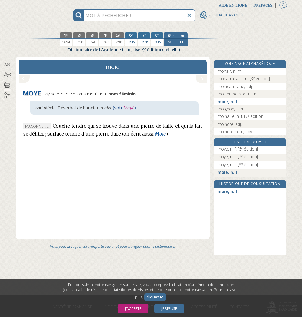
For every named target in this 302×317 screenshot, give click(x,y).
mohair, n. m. (229, 71)
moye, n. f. (237, 149)
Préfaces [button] (263, 5)
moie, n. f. (228, 101)
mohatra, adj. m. (243, 78)
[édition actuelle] (176, 39)
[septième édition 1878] (144, 39)
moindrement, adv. (235, 131)
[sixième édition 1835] (131, 39)
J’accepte (133, 308)
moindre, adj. (229, 124)
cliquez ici (155, 297)
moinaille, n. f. (241, 116)
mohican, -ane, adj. (235, 86)
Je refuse (169, 308)
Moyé (129, 107)
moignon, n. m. (231, 109)
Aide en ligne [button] (233, 5)
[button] (7, 64)
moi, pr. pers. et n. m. (237, 94)
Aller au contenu (38, 5)
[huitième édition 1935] (157, 39)
